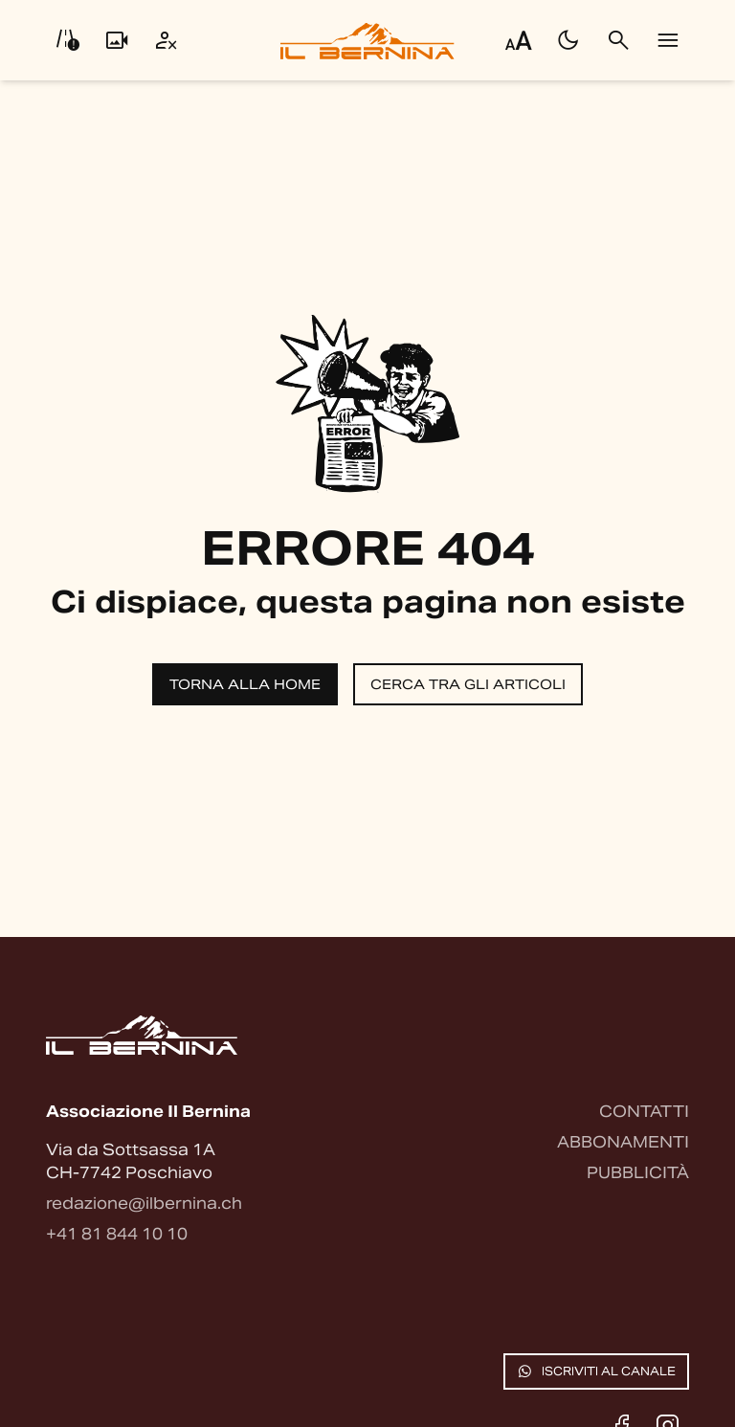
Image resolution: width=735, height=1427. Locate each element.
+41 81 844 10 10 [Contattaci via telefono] (117, 1234)
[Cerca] (618, 40)
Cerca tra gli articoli (468, 684)
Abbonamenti (623, 1142)
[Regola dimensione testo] (519, 40)
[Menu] (668, 40)
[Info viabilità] (67, 40)
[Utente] (166, 40)
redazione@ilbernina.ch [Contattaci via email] (144, 1203)
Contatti (644, 1112)
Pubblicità (638, 1173)
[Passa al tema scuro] (568, 40)
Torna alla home (245, 684)
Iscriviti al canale (596, 1371)
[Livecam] (117, 40)
